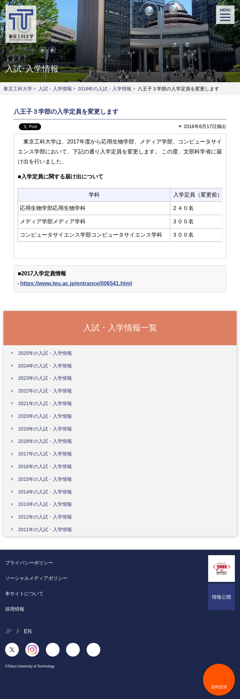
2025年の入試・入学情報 (45, 353)
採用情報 (14, 609)
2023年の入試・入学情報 (45, 378)
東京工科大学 (17, 88)
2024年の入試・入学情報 (45, 366)
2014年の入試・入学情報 (45, 492)
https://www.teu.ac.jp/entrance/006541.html (76, 283)
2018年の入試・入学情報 (45, 441)
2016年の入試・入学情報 (104, 88)
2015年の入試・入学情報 (45, 479)
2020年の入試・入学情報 (45, 416)
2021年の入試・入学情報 (45, 403)
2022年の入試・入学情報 (45, 391)
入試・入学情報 (55, 88)
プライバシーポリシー (29, 562)
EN (27, 631)
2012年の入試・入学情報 (45, 517)
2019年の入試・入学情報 (45, 429)
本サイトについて (24, 593)
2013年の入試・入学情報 (45, 504)
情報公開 (221, 597)
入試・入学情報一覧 (120, 327)
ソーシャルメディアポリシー (36, 578)
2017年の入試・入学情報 (45, 454)
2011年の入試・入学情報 (45, 529)
